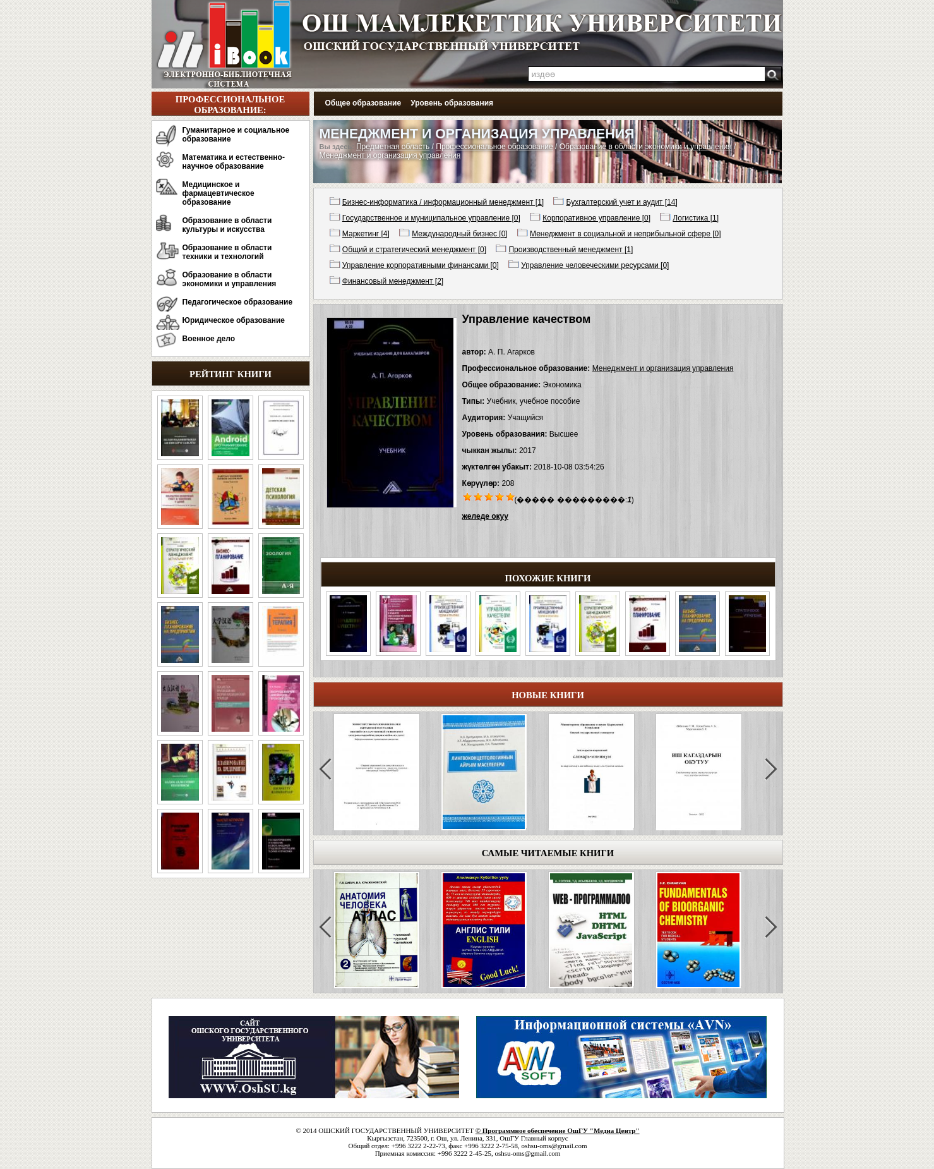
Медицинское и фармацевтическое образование (218, 193)
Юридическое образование (234, 320)
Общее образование (363, 103)
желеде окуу (485, 516)
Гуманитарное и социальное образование (236, 134)
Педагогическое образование (238, 302)
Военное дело (209, 338)
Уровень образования (451, 103)
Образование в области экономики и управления (230, 279)
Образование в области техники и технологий (227, 252)
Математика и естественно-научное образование (234, 162)
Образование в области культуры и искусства (227, 225)
